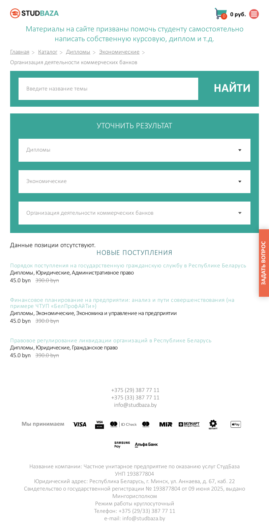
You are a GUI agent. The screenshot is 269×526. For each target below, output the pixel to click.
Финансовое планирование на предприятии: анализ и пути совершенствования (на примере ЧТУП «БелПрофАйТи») (122, 303)
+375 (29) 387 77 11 (135, 390)
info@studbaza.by (135, 405)
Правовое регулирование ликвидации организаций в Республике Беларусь (111, 341)
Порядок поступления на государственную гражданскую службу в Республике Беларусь (128, 266)
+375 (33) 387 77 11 (135, 398)
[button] (240, 213)
